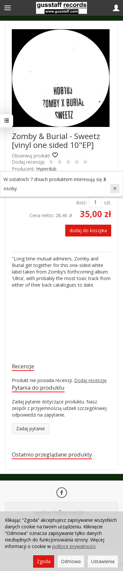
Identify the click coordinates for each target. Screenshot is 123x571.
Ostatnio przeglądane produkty (52, 454)
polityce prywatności (73, 546)
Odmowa (71, 561)
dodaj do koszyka (88, 230)
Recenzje (23, 366)
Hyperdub (46, 169)
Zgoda (44, 561)
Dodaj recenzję (90, 380)
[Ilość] (95, 202)
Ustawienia (102, 561)
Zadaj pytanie (30, 428)
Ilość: (81, 202)
